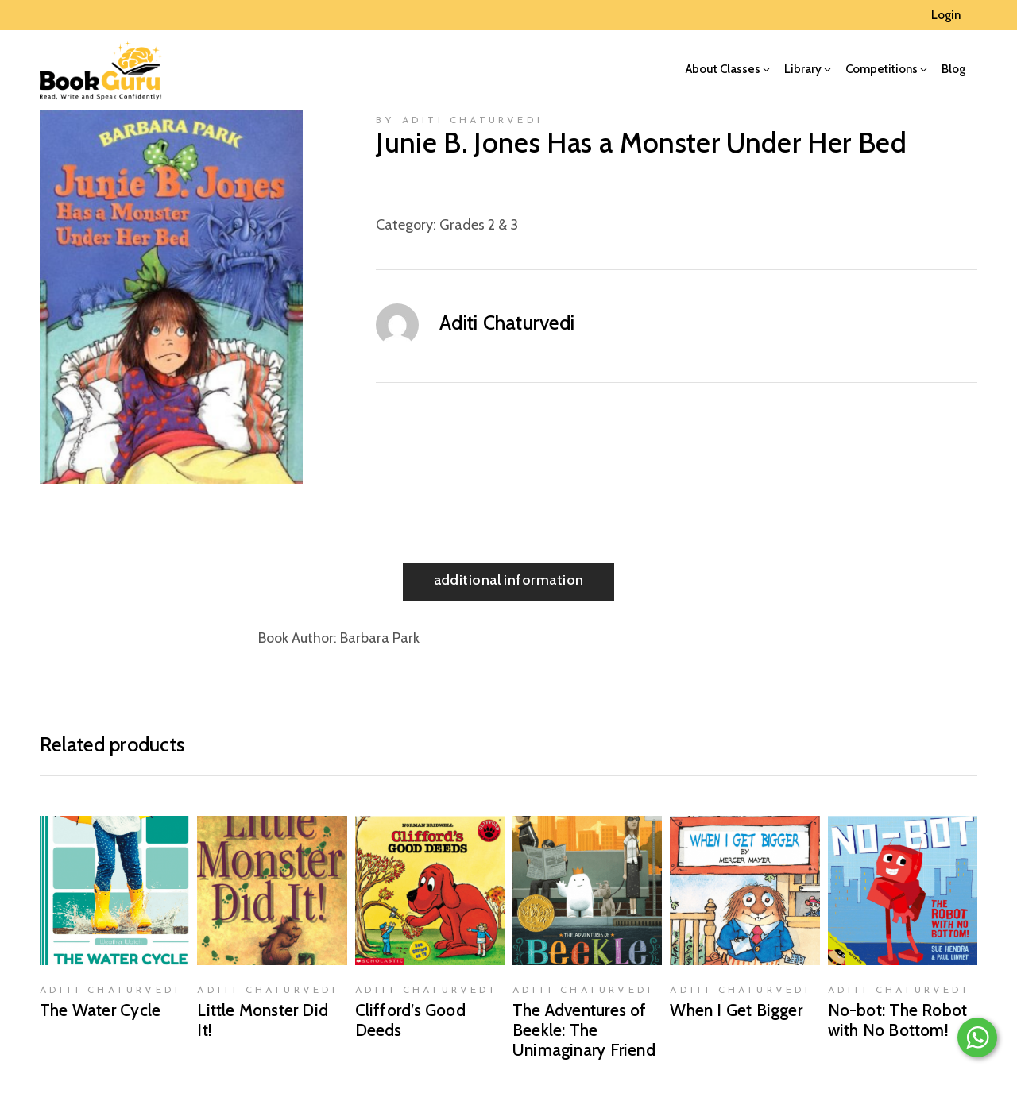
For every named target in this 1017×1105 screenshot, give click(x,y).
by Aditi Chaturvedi (459, 121)
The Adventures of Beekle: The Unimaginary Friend (583, 1030)
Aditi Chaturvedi (506, 322)
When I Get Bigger (736, 1010)
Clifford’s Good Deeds (410, 1020)
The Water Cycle (100, 1010)
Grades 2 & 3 (478, 225)
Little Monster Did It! (262, 1020)
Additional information (509, 580)
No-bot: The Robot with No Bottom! (898, 1020)
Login (946, 15)
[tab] (509, 582)
